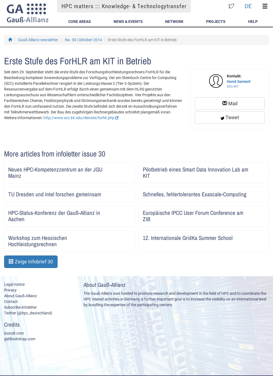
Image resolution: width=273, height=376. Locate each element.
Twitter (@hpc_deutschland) (28, 313)
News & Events (128, 21)
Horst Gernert (239, 81)
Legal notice (14, 284)
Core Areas (79, 21)
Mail (230, 103)
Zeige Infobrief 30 (31, 261)
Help (253, 21)
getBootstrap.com (19, 339)
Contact (11, 301)
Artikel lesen (126, 168)
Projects (215, 21)
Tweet (230, 117)
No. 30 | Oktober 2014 (83, 40)
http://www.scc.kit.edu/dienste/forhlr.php (80, 118)
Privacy (10, 290)
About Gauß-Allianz (20, 296)
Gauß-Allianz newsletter (38, 40)
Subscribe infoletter (20, 307)
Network (174, 21)
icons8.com (14, 333)
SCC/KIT (233, 86)
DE (248, 6)
